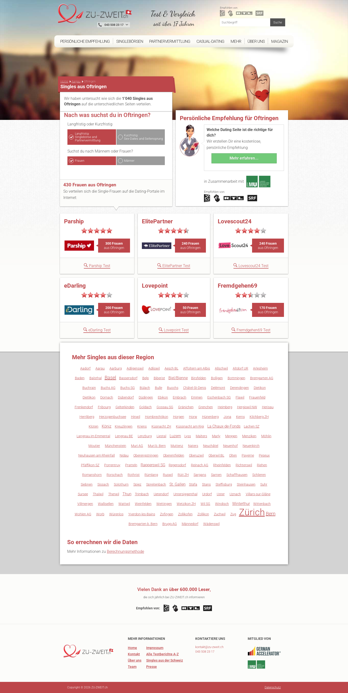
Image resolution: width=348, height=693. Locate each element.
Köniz (106, 426)
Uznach (235, 494)
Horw (193, 417)
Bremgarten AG (261, 378)
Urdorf (207, 494)
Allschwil (221, 368)
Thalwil (98, 494)
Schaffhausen (236, 475)
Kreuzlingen (123, 426)
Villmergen (85, 504)
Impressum (154, 648)
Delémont (218, 388)
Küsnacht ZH (161, 426)
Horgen (178, 417)
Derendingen (239, 388)
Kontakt (134, 654)
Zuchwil (219, 514)
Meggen (231, 436)
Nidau (124, 455)
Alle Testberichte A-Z (162, 654)
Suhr (263, 484)
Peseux (264, 455)
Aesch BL (171, 368)
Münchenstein (115, 446)
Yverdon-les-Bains (141, 514)
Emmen (197, 397)
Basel (110, 377)
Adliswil (154, 368)
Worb (100, 514)
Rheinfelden (222, 465)
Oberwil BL (216, 455)
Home (64, 81)
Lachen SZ (251, 426)
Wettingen (164, 504)
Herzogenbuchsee (112, 417)
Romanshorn (92, 475)
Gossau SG (165, 407)
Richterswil (244, 465)
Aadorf (85, 368)
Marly (216, 436)
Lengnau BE (124, 436)
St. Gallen (177, 484)
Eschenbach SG (219, 397)
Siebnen (87, 484)
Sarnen (216, 475)
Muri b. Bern (157, 446)
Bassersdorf (128, 378)
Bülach (145, 388)
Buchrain (89, 388)
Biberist (159, 378)
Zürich (252, 512)
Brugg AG (169, 524)
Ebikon (163, 397)
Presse (151, 667)
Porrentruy (112, 465)
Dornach (106, 397)
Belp (145, 378)
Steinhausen (246, 484)
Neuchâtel (210, 446)
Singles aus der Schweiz (164, 660)
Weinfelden (143, 504)
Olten (233, 455)
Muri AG (137, 446)
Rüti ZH (183, 475)
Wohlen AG (83, 514)
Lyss (187, 436)
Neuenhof (230, 446)
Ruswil (168, 475)
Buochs (172, 388)
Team (132, 667)
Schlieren (259, 475)
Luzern (175, 436)
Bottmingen (236, 378)
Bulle (158, 388)
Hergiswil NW (247, 407)
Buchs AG (108, 388)
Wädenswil (211, 524)
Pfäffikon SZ (90, 465)
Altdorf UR (240, 368)
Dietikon (260, 388)
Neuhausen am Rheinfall (96, 455)
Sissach (103, 484)
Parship (74, 221)
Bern (271, 514)
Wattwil (124, 504)
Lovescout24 (235, 221)
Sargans (200, 475)
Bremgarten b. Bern (143, 524)
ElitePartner (157, 221)
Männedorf (190, 524)
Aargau (76, 81)
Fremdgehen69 (237, 285)
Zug (233, 514)
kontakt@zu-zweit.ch (209, 647)
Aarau (100, 368)
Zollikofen (185, 514)
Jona (227, 417)
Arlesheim (260, 368)
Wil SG (205, 504)
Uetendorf (161, 494)
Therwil (113, 494)
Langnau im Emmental (93, 436)
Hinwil (135, 417)
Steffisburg (224, 484)
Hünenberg (210, 417)
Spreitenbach (156, 484)
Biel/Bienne (178, 378)
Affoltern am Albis (196, 368)
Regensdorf (177, 465)
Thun (127, 494)
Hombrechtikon (156, 417)
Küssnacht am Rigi (190, 426)
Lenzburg (145, 436)
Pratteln (131, 465)
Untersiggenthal (185, 494)
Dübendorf (126, 397)
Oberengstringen (145, 455)
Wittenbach (262, 504)
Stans (206, 484)
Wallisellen (106, 504)
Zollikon (203, 514)
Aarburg (115, 368)
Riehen (262, 465)
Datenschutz (273, 687)
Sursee (83, 494)
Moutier (94, 446)
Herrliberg (87, 417)
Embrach (179, 397)
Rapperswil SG (153, 465)
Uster (221, 494)
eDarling (75, 285)
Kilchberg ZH (259, 417)
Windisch (222, 504)
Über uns (134, 660)
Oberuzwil (196, 455)
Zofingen (166, 514)
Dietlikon (89, 397)
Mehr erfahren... (244, 158)
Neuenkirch (251, 446)
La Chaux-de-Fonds (223, 426)
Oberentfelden (173, 455)
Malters (201, 436)
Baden (80, 378)
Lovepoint (155, 285)
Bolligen (217, 378)
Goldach (145, 407)
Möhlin (266, 436)
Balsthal (95, 378)
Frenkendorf (84, 407)
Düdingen (146, 397)
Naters (193, 446)
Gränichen (186, 407)
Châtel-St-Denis (194, 388)
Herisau (268, 407)
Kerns (240, 417)
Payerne (248, 455)
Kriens (142, 426)
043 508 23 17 (204, 651)
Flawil (240, 397)
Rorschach (115, 475)
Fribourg (104, 407)
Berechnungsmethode (125, 551)
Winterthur (241, 503)
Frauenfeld (257, 397)
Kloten (93, 426)
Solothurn (121, 484)
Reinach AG (199, 465)
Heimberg (225, 407)
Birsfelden (198, 378)
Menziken (249, 436)
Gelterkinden (125, 407)
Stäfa (193, 484)
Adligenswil (135, 368)
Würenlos (116, 514)
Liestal (161, 436)
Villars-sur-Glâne (258, 494)
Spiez (137, 484)
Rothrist (134, 475)
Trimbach (142, 494)
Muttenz (177, 446)
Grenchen (205, 407)
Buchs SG (127, 388)
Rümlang (151, 475)
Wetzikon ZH (186, 504)
